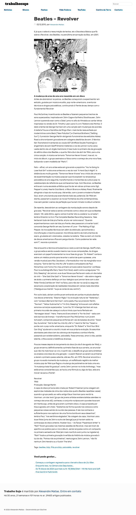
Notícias (8, 10)
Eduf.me (43, 510)
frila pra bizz (56, 447)
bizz (48, 447)
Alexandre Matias (57, 25)
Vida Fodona (65, 10)
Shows (26, 10)
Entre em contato (70, 491)
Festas (44, 10)
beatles (42, 447)
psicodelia (67, 447)
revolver (76, 447)
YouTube (82, 10)
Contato (119, 10)
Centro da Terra (103, 10)
